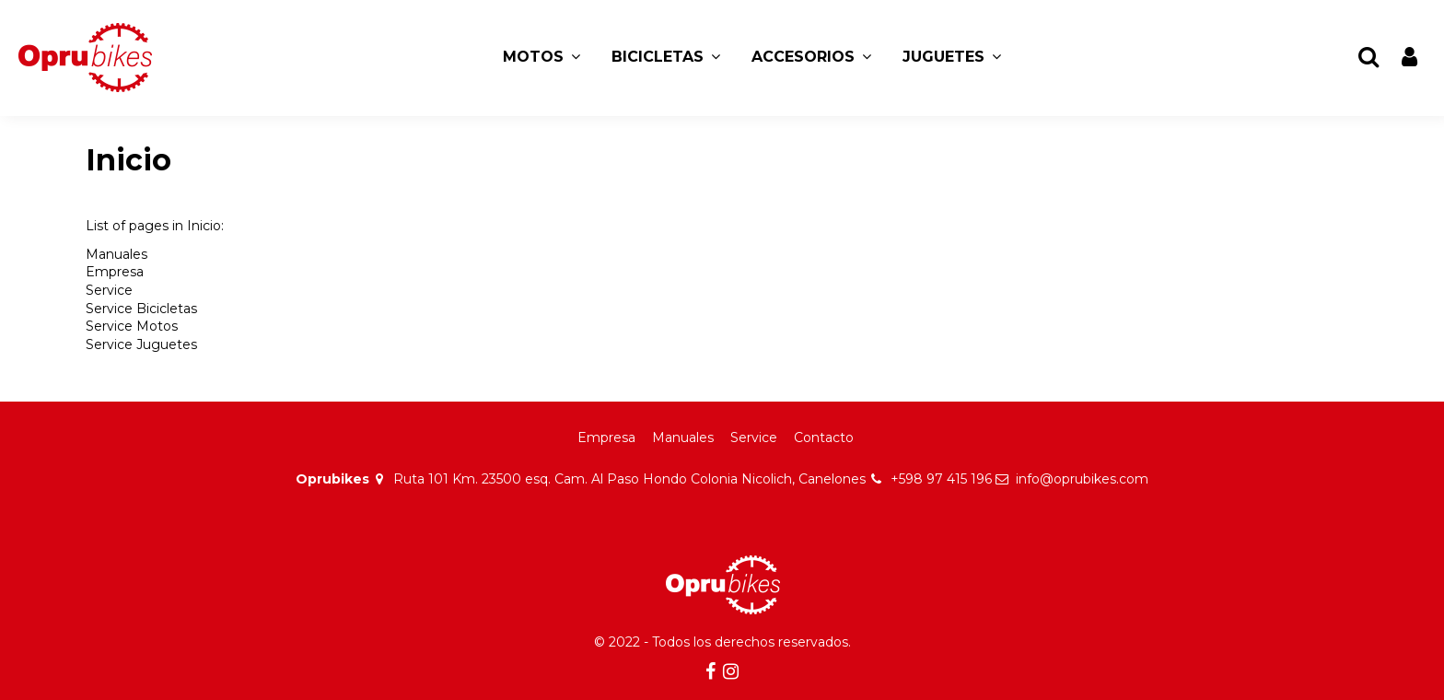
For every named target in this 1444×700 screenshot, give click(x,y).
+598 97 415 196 (941, 479)
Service (109, 290)
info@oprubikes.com (1082, 479)
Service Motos (132, 326)
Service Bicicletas (141, 308)
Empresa (115, 271)
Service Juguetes (141, 344)
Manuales (116, 254)
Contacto (824, 437)
